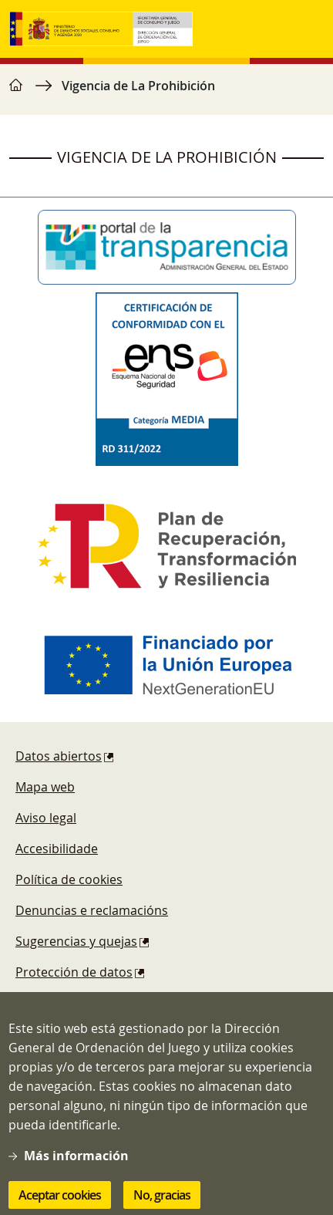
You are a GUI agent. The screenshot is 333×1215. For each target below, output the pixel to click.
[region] (166, 93)
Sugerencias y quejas (76, 941)
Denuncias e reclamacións (91, 910)
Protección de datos (74, 972)
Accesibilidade (56, 848)
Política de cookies (69, 879)
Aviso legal (45, 817)
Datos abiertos (58, 756)
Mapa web (45, 786)
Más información (76, 1167)
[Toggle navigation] (308, 29)
